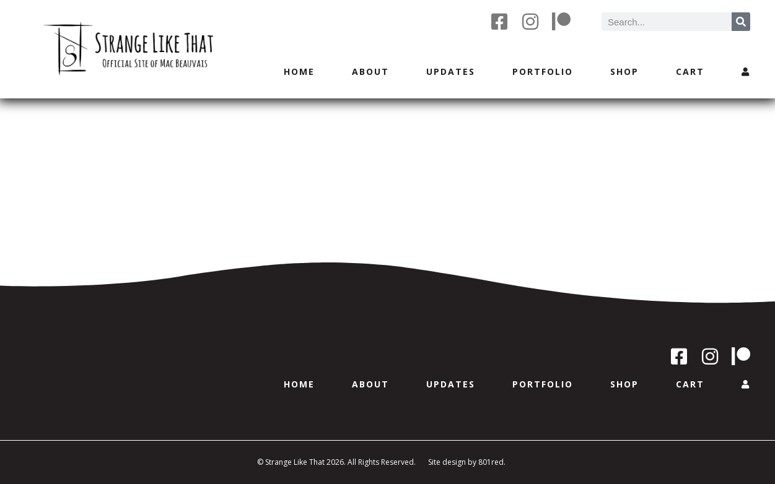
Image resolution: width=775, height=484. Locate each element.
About (370, 71)
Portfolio (542, 71)
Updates (450, 71)
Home (299, 71)
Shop (624, 71)
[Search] (741, 21)
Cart (690, 71)
